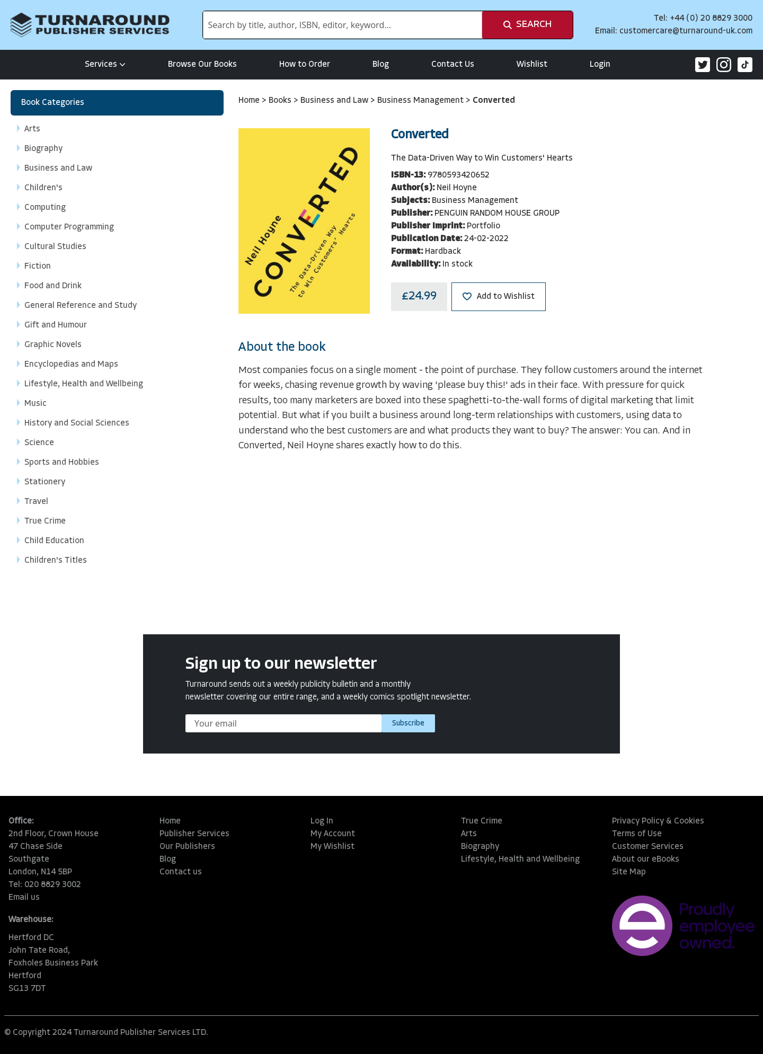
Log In (321, 821)
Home (250, 100)
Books (281, 100)
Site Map (629, 872)
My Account (332, 834)
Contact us (180, 872)
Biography (480, 847)
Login (600, 64)
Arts (469, 834)
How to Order (304, 64)
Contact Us (452, 64)
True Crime (481, 821)
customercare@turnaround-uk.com (685, 31)
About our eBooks (645, 859)
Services (105, 64)
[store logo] (90, 25)
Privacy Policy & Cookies (658, 821)
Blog (380, 64)
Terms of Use (637, 834)
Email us (24, 897)
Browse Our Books (202, 64)
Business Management (421, 100)
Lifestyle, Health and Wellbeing (520, 859)
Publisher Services (194, 834)
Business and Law (335, 100)
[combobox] (342, 25)
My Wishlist (332, 847)
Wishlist (532, 64)
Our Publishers (187, 847)
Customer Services (648, 847)
